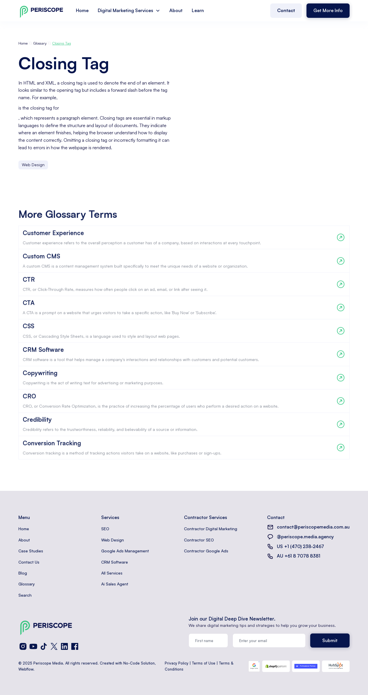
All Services (111, 572)
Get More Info (328, 10)
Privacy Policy (176, 663)
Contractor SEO (199, 539)
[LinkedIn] (64, 646)
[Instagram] (23, 646)
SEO (105, 528)
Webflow (25, 669)
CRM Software (114, 562)
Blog (22, 572)
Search (25, 595)
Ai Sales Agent (114, 583)
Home (82, 10)
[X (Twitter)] (54, 646)
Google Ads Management (125, 550)
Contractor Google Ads (206, 550)
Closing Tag (61, 43)
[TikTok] (43, 646)
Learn (198, 10)
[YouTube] (33, 646)
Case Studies (30, 550)
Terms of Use (203, 663)
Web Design (112, 539)
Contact (286, 10)
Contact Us (28, 562)
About (176, 10)
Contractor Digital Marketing (210, 528)
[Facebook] (74, 646)
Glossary (40, 43)
